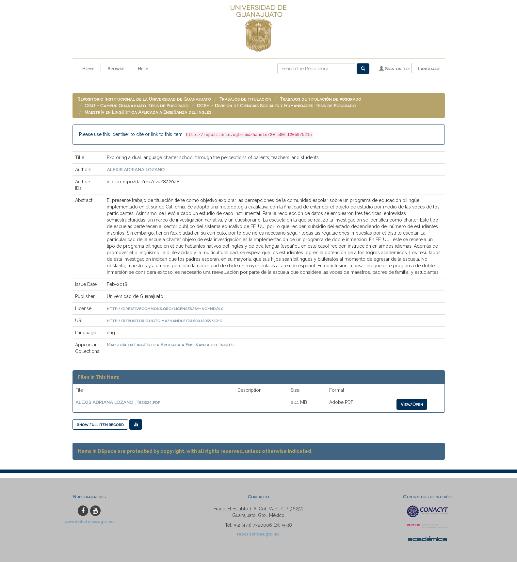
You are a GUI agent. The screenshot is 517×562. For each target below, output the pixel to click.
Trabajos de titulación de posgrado (320, 99)
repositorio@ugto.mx (258, 534)
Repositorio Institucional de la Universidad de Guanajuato (144, 99)
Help (143, 68)
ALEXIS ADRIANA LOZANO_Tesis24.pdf (117, 402)
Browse (115, 68)
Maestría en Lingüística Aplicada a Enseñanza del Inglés (148, 112)
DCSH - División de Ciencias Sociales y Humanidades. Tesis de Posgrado (276, 105)
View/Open (412, 404)
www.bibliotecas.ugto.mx (89, 521)
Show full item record (100, 424)
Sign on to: (394, 68)
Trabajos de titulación (245, 99)
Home (88, 68)
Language (429, 68)
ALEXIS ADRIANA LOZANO (136, 169)
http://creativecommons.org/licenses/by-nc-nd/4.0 (165, 308)
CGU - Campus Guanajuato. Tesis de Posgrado (136, 105)
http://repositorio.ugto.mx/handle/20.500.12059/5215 (164, 320)
